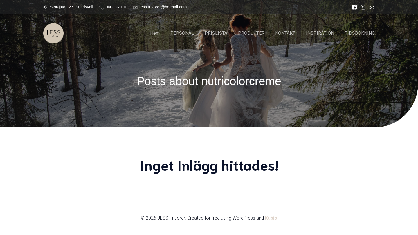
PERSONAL (182, 33)
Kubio (271, 218)
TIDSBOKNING (360, 33)
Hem (155, 33)
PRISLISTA (216, 33)
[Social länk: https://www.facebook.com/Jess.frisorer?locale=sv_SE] (353, 7)
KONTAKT (285, 33)
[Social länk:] (370, 7)
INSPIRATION (320, 33)
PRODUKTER (251, 33)
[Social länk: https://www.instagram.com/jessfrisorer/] (361, 7)
